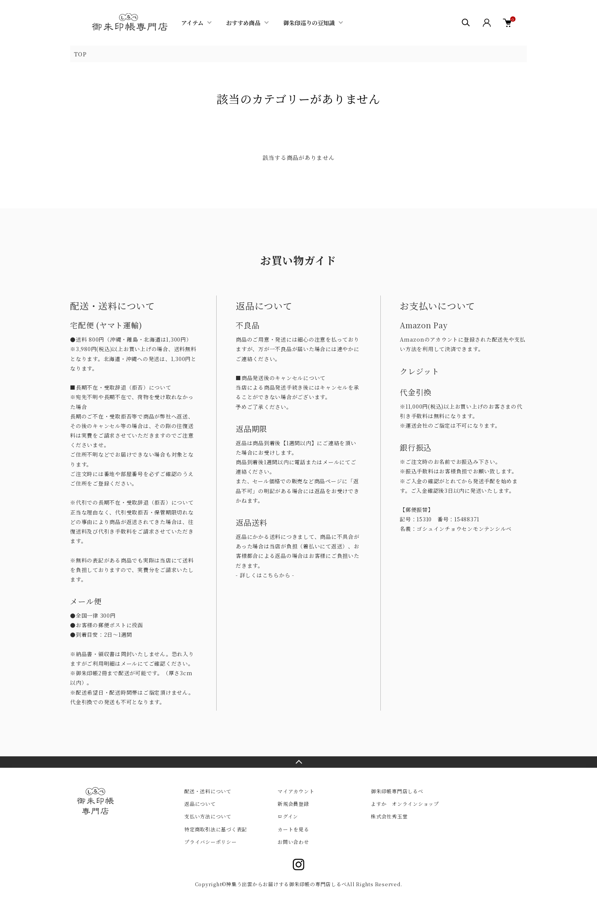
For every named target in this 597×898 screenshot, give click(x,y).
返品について (200, 803)
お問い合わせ (293, 841)
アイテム (192, 23)
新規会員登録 (293, 803)
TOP (80, 54)
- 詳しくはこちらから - (265, 575)
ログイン (288, 816)
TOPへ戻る (298, 762)
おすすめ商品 (243, 23)
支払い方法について (207, 816)
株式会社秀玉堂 (389, 816)
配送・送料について (207, 791)
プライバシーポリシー (210, 841)
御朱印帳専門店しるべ (397, 791)
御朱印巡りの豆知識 (309, 23)
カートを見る (293, 829)
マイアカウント (296, 791)
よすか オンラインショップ (405, 803)
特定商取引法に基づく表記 (215, 829)
